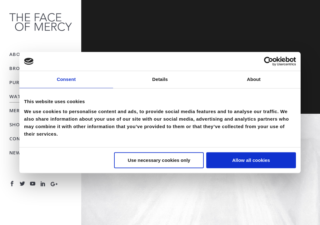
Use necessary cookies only (159, 160)
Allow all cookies (251, 160)
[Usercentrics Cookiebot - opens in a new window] (268, 61)
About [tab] (254, 79)
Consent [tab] (66, 79)
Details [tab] (160, 79)
